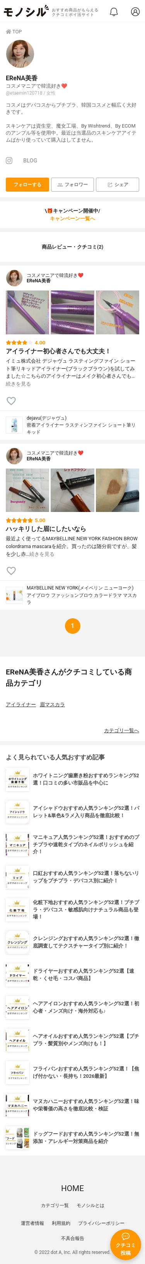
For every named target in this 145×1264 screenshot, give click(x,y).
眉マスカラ (52, 704)
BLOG (30, 160)
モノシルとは (90, 1205)
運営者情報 (32, 1223)
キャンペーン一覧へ (72, 218)
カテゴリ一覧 (55, 1205)
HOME (72, 1188)
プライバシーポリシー (101, 1223)
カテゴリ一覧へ (121, 730)
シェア (117, 185)
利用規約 (61, 1223)
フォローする (27, 184)
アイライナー (21, 704)
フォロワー (72, 185)
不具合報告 (72, 1238)
